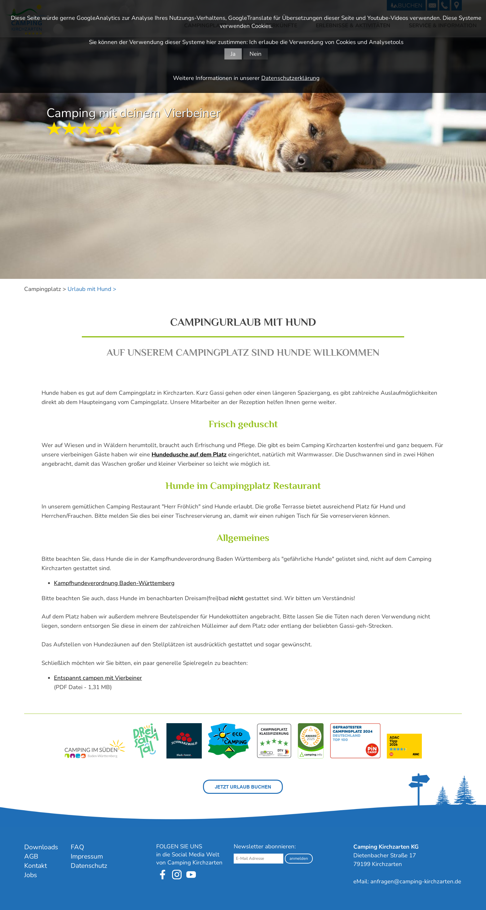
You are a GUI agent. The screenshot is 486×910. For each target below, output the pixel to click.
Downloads (41, 847)
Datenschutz (89, 865)
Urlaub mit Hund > (92, 289)
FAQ (77, 847)
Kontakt (35, 865)
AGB (31, 856)
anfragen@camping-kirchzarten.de (415, 881)
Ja (233, 54)
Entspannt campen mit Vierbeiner (98, 678)
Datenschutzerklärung (290, 78)
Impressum (87, 856)
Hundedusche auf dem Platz (189, 455)
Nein (256, 54)
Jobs (30, 875)
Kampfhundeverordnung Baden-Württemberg (114, 583)
